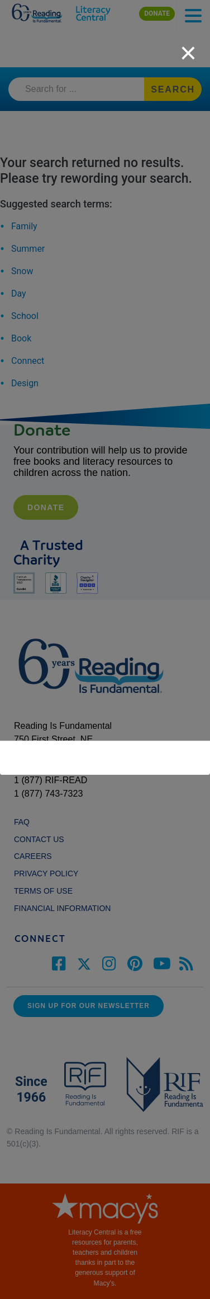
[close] (188, 47)
